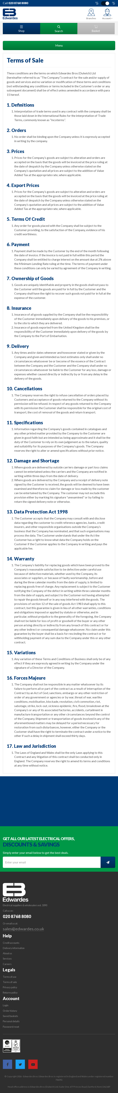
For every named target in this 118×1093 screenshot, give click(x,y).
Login (5, 1005)
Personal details (11, 1021)
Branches (91, 18)
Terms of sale (10, 982)
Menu (59, 45)
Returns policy (10, 992)
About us (7, 953)
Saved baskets (10, 1016)
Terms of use (9, 976)
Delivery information (14, 948)
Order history (10, 1010)
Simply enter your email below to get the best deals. (35, 852)
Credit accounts (11, 942)
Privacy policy (10, 987)
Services (7, 958)
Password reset (11, 1026)
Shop (21, 28)
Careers (7, 964)
